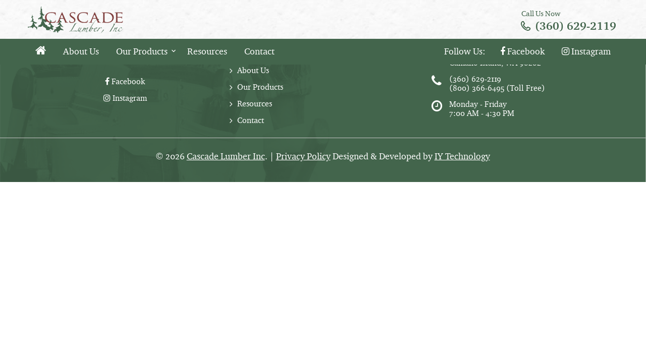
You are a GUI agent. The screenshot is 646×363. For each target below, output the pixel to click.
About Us (81, 51)
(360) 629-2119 (575, 26)
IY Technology (462, 156)
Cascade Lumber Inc (226, 156)
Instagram (586, 51)
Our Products (142, 51)
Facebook (522, 51)
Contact (259, 51)
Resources (207, 51)
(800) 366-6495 (476, 88)
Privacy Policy (303, 156)
